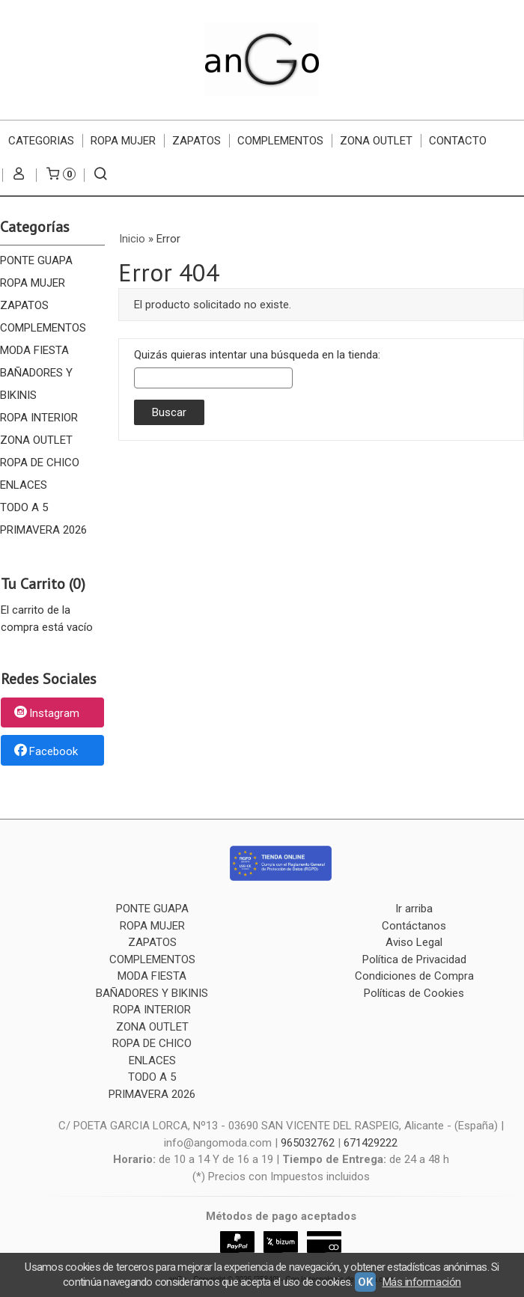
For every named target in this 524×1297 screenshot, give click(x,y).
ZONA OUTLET (376, 140)
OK (365, 1282)
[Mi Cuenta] (19, 175)
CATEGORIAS (41, 140)
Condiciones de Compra (414, 976)
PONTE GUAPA (36, 260)
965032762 (308, 1143)
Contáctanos (414, 926)
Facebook (45, 751)
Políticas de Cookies (414, 993)
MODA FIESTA (34, 350)
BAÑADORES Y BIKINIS (36, 384)
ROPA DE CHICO (39, 462)
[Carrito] (60, 175)
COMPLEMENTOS (280, 140)
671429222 (370, 1143)
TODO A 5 (24, 507)
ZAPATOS (196, 140)
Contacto (458, 140)
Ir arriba (414, 908)
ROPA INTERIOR (39, 417)
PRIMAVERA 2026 (43, 530)
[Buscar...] (100, 175)
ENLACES (23, 485)
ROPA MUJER (123, 140)
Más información (422, 1282)
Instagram (45, 713)
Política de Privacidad (414, 959)
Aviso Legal (414, 942)
